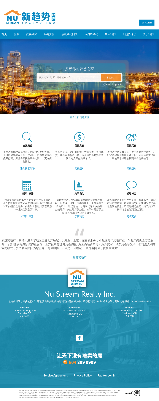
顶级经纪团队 (69, 34)
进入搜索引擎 (27, 168)
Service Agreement (56, 375)
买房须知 (131, 168)
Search (111, 76)
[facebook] (79, 338)
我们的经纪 (91, 34)
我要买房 (31, 34)
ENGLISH (147, 22)
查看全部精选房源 (79, 117)
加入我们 (110, 34)
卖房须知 (79, 168)
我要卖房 (49, 34)
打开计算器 (27, 216)
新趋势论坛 (129, 34)
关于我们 (148, 34)
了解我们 (79, 216)
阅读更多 (131, 216)
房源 (16, 34)
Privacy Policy (83, 375)
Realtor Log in (107, 375)
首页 (4, 34)
